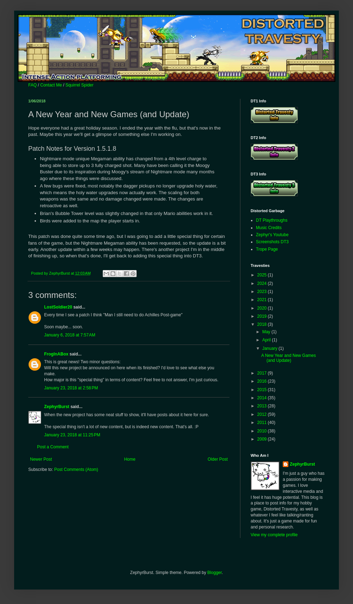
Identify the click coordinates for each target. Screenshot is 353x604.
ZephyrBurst (56, 406)
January (270, 348)
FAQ (32, 85)
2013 (262, 405)
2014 (262, 397)
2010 (262, 431)
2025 (262, 275)
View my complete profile (274, 534)
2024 (262, 283)
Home (130, 459)
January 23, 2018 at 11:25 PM (72, 434)
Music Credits (269, 227)
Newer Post (41, 459)
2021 (262, 299)
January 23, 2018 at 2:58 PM (71, 387)
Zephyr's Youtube (272, 234)
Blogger (214, 572)
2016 (262, 381)
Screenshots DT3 (272, 241)
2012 (262, 414)
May (266, 331)
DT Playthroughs (271, 220)
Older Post (218, 459)
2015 (262, 389)
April (267, 339)
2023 (262, 291)
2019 (262, 316)
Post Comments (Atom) (76, 469)
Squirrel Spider (79, 85)
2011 (262, 422)
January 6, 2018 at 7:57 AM (69, 335)
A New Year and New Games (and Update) (288, 358)
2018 (262, 324)
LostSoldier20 (58, 307)
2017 (262, 373)
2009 (262, 439)
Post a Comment (52, 446)
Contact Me (51, 85)
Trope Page (267, 249)
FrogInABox (56, 354)
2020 (262, 308)
